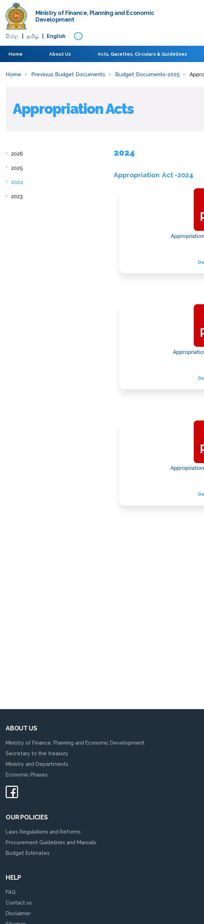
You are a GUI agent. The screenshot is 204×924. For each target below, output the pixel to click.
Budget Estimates (28, 853)
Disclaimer (18, 913)
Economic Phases (27, 775)
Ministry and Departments (37, 764)
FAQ (11, 892)
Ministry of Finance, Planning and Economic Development (75, 743)
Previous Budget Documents (68, 74)
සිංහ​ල (12, 36)
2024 (17, 182)
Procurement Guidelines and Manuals (51, 842)
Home (15, 54)
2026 (17, 154)
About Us (60, 54)
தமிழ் (33, 36)
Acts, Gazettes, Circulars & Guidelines (142, 54)
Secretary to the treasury (37, 753)
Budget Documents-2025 (147, 74)
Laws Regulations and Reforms (43, 832)
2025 (17, 168)
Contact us (19, 903)
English (56, 36)
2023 (17, 196)
